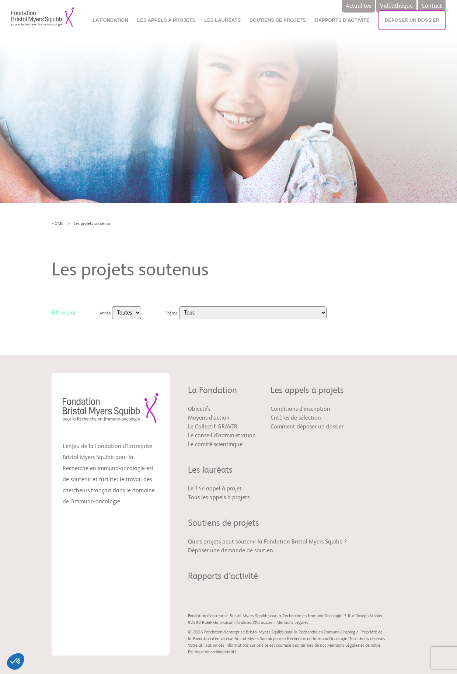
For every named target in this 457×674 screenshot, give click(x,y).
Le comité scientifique (215, 445)
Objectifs (199, 409)
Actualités (358, 6)
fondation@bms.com (254, 623)
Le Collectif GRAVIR (212, 427)
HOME (57, 224)
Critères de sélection (296, 418)
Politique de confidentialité (212, 652)
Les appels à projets (166, 20)
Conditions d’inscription (300, 409)
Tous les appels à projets (219, 498)
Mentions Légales (292, 623)
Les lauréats (222, 20)
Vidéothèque (396, 6)
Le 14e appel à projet (215, 489)
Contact (432, 6)
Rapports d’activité (342, 20)
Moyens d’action (209, 418)
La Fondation (110, 20)
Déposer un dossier (412, 20)
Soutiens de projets (278, 20)
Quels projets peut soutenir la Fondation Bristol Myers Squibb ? (267, 542)
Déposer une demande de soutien (230, 551)
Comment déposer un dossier (307, 427)
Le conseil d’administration (222, 436)
